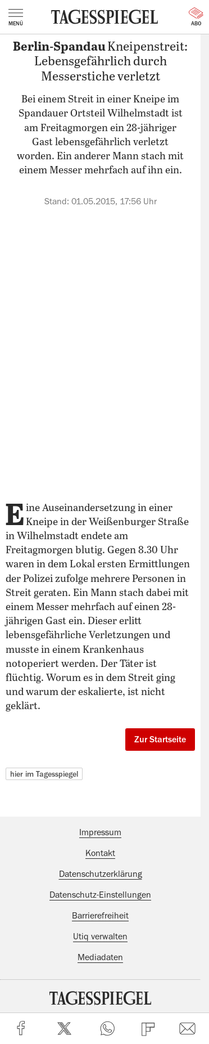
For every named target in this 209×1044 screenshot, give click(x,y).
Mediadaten (100, 957)
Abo (196, 16)
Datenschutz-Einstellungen (100, 894)
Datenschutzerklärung (100, 874)
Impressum (100, 832)
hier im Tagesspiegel (44, 774)
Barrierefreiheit (100, 915)
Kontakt (100, 853)
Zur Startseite (160, 739)
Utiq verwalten (100, 936)
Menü (15, 17)
